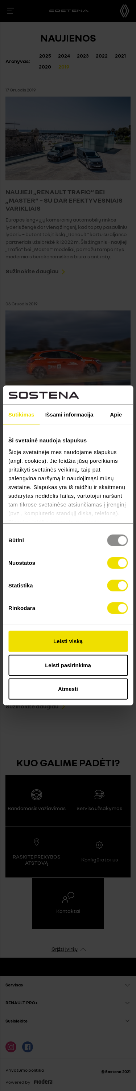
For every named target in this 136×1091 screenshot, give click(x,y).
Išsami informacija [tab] (69, 414)
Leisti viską (68, 641)
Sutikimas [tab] (21, 414)
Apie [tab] (116, 414)
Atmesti (68, 689)
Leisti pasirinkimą (68, 665)
